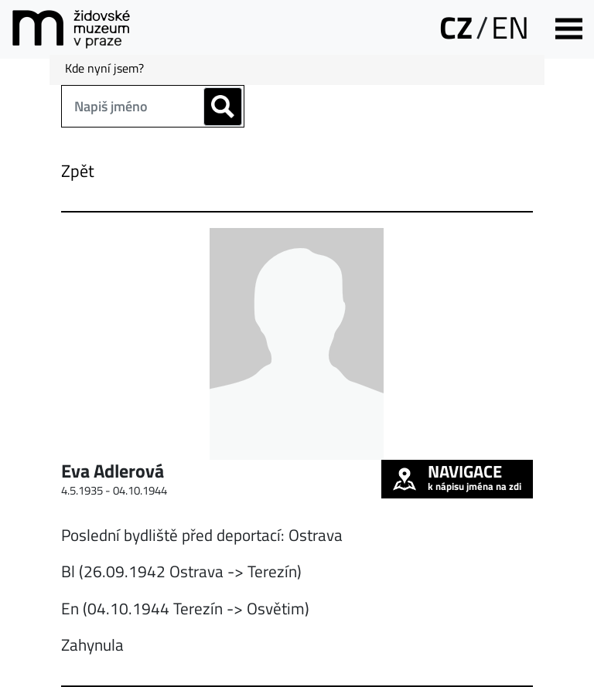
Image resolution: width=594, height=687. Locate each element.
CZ (456, 27)
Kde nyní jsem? (104, 68)
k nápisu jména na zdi (457, 477)
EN (510, 27)
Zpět (77, 171)
